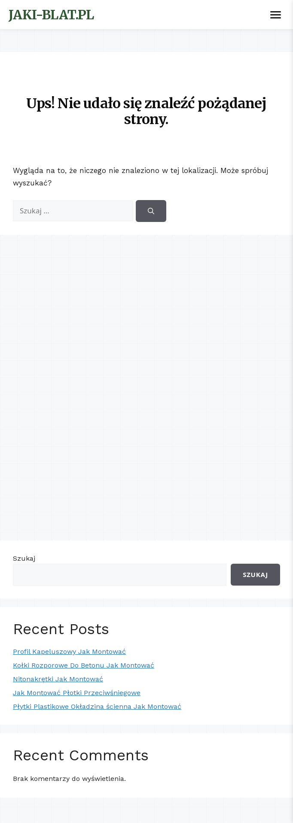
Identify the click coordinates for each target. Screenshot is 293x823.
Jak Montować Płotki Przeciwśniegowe (76, 693)
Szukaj (24, 558)
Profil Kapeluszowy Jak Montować (69, 651)
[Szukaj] (151, 211)
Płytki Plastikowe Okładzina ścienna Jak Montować (97, 706)
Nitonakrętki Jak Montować (58, 679)
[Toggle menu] (275, 15)
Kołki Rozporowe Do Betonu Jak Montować (83, 665)
